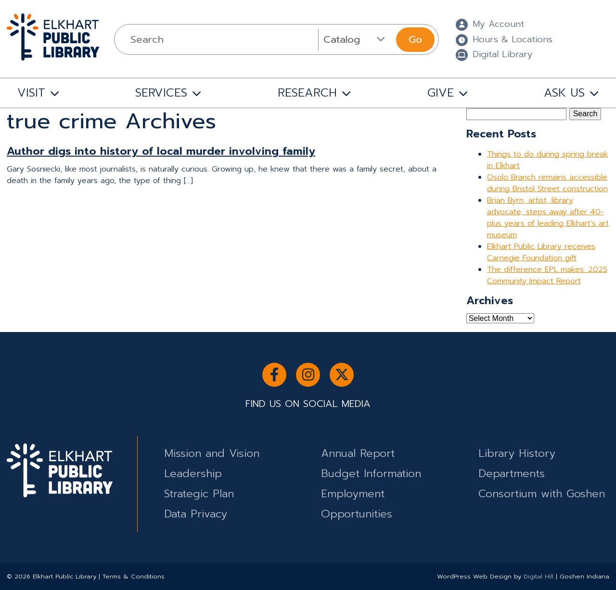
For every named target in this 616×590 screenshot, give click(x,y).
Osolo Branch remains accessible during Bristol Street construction (547, 183)
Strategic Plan (199, 494)
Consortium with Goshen (541, 494)
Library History (516, 453)
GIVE (440, 92)
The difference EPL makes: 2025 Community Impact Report (547, 275)
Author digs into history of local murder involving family (161, 151)
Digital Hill (538, 576)
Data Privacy (195, 514)
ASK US (564, 92)
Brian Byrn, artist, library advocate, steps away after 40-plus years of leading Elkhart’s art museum (548, 218)
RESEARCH (307, 92)
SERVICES (161, 92)
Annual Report (358, 453)
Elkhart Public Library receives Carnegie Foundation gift (541, 252)
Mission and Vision (211, 453)
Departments (511, 473)
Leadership (193, 473)
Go (415, 39)
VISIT (31, 92)
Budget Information (371, 473)
